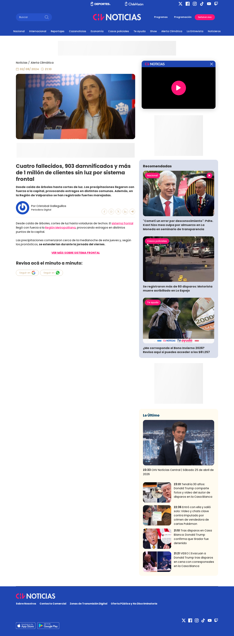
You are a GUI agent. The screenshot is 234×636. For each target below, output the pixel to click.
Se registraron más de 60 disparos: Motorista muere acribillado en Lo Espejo (177, 288)
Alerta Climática (171, 31)
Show (153, 31)
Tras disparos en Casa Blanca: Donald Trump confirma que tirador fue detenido (193, 537)
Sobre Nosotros (26, 603)
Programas (161, 17)
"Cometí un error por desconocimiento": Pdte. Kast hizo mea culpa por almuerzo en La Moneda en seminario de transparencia (178, 225)
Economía (97, 31)
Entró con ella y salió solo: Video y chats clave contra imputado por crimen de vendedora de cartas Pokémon (192, 515)
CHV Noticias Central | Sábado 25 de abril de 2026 (178, 472)
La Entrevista (195, 31)
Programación (182, 17)
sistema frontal (122, 223)
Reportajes (57, 31)
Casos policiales (118, 31)
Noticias (21, 63)
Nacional (19, 31)
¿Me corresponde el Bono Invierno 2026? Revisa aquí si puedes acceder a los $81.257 (176, 350)
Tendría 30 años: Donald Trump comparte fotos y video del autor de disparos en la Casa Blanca (193, 490)
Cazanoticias (77, 31)
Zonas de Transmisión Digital (88, 603)
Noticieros (214, 31)
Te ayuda (140, 31)
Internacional (37, 31)
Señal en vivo (205, 17)
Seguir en (27, 273)
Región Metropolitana (60, 228)
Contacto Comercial (53, 603)
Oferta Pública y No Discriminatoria (134, 603)
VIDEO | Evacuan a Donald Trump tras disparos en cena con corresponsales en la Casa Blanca (194, 559)
